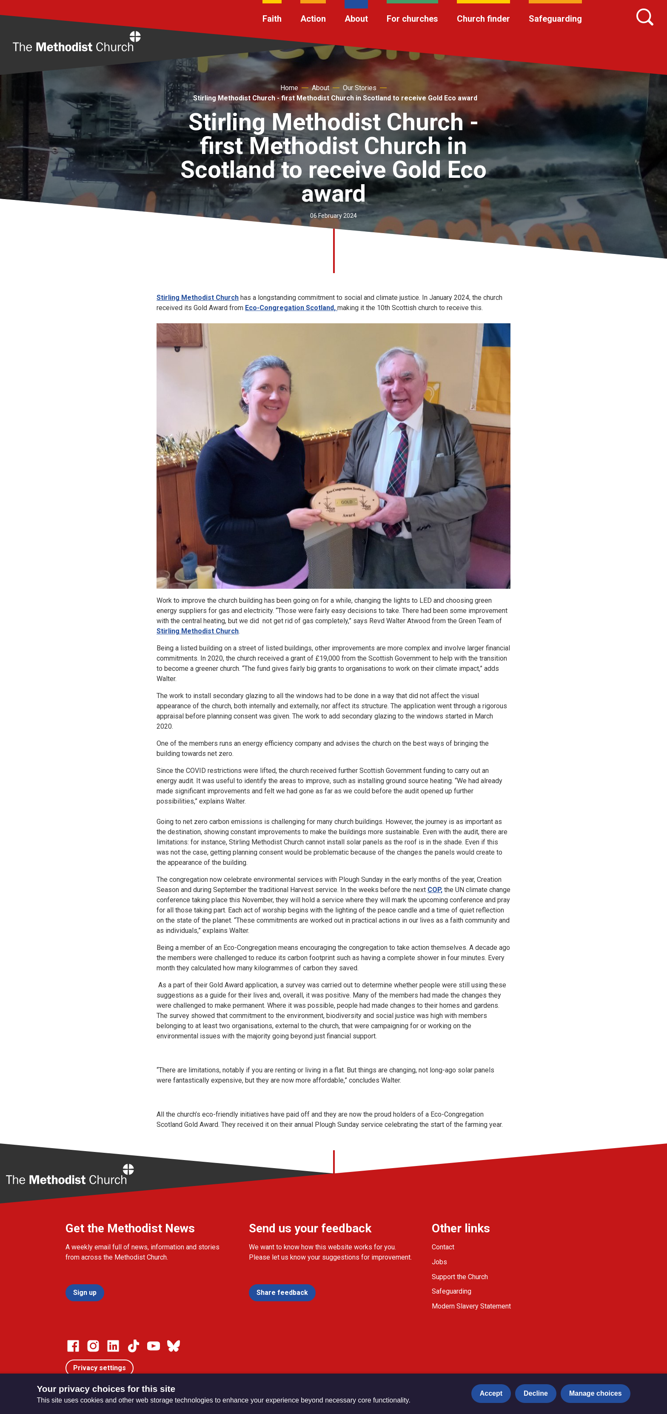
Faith (272, 19)
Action (313, 19)
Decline (536, 1393)
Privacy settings (99, 1368)
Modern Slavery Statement (471, 1306)
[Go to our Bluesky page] (173, 1346)
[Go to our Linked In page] (113, 1346)
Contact (443, 1247)
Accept (491, 1393)
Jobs (439, 1262)
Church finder (483, 19)
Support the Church (460, 1277)
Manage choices (595, 1393)
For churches (412, 19)
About (356, 19)
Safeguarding (555, 19)
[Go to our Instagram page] (93, 1346)
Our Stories (359, 88)
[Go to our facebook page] (73, 1346)
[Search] (644, 17)
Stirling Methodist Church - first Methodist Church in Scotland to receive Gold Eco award (335, 98)
